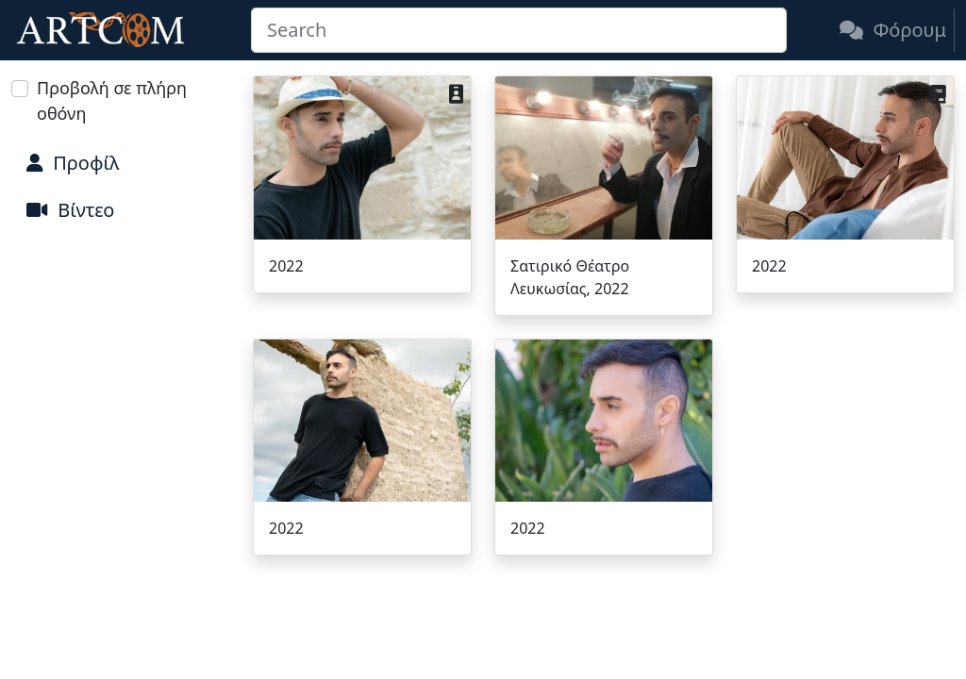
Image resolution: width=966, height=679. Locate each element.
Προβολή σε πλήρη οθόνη (112, 100)
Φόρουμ (893, 29)
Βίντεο (70, 210)
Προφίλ (72, 162)
